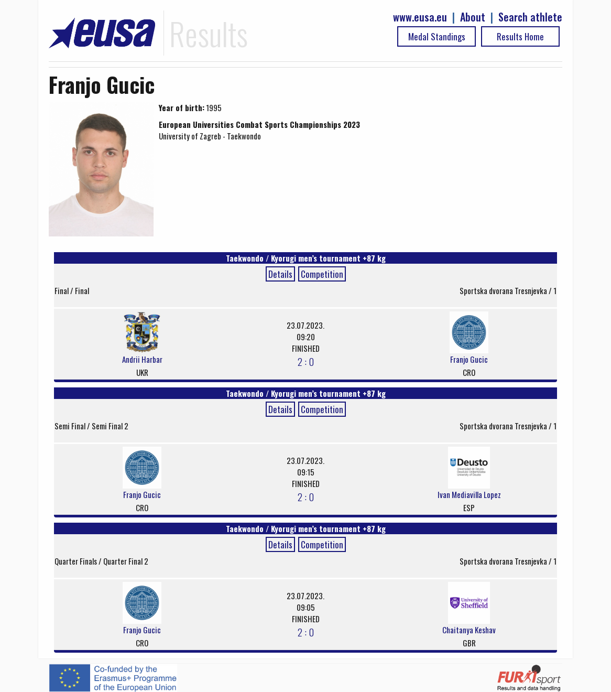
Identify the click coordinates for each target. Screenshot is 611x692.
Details (280, 273)
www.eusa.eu (420, 17)
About (472, 17)
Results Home (520, 36)
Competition (322, 273)
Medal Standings (436, 36)
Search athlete (530, 17)
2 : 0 (306, 361)
